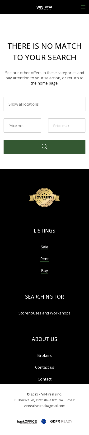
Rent (44, 258)
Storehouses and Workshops (44, 313)
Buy (44, 270)
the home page (44, 83)
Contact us (44, 367)
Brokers (44, 355)
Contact (45, 379)
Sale (44, 247)
